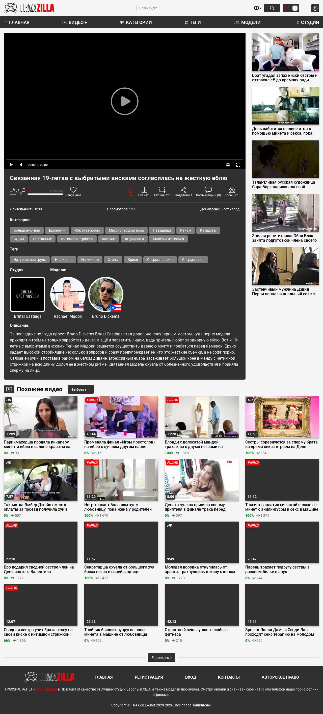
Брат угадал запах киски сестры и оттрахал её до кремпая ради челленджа (284, 77)
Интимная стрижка (77, 239)
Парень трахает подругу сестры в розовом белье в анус (277, 569)
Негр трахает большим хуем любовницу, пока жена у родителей (118, 507)
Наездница (162, 230)
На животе (90, 260)
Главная (17, 22)
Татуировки (134, 239)
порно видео (46, 689)
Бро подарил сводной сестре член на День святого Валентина (39, 569)
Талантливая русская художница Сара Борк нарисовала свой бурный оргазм (283, 184)
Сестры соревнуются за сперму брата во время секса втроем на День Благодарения (281, 444)
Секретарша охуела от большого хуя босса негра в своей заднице (119, 569)
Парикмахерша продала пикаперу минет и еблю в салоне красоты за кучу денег (37, 444)
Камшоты (208, 230)
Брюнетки (57, 230)
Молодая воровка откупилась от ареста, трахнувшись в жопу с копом (200, 569)
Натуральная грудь (30, 260)
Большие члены (27, 230)
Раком (185, 230)
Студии (306, 22)
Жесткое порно (87, 230)
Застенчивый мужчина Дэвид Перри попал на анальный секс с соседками (283, 291)
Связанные (42, 239)
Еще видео (162, 658)
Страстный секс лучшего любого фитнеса (196, 632)
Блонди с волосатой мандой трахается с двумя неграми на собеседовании (194, 444)
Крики (133, 260)
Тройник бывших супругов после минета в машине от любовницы (115, 632)
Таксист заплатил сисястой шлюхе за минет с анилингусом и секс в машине (281, 507)
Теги (193, 22)
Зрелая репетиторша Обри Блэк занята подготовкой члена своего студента (284, 238)
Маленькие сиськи (168, 239)
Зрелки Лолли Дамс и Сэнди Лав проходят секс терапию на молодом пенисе (279, 632)
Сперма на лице (160, 260)
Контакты (229, 677)
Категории (136, 22)
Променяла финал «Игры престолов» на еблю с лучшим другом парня (119, 444)
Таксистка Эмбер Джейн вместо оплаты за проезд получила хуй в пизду (36, 507)
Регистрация (149, 677)
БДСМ (19, 239)
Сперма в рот (193, 260)
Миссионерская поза (126, 230)
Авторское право (280, 677)
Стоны (113, 260)
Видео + (75, 22)
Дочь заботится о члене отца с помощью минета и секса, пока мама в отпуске (282, 131)
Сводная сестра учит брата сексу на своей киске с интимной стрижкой (38, 632)
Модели (247, 22)
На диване (63, 260)
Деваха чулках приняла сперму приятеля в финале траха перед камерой (195, 507)
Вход (190, 677)
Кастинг (108, 239)
